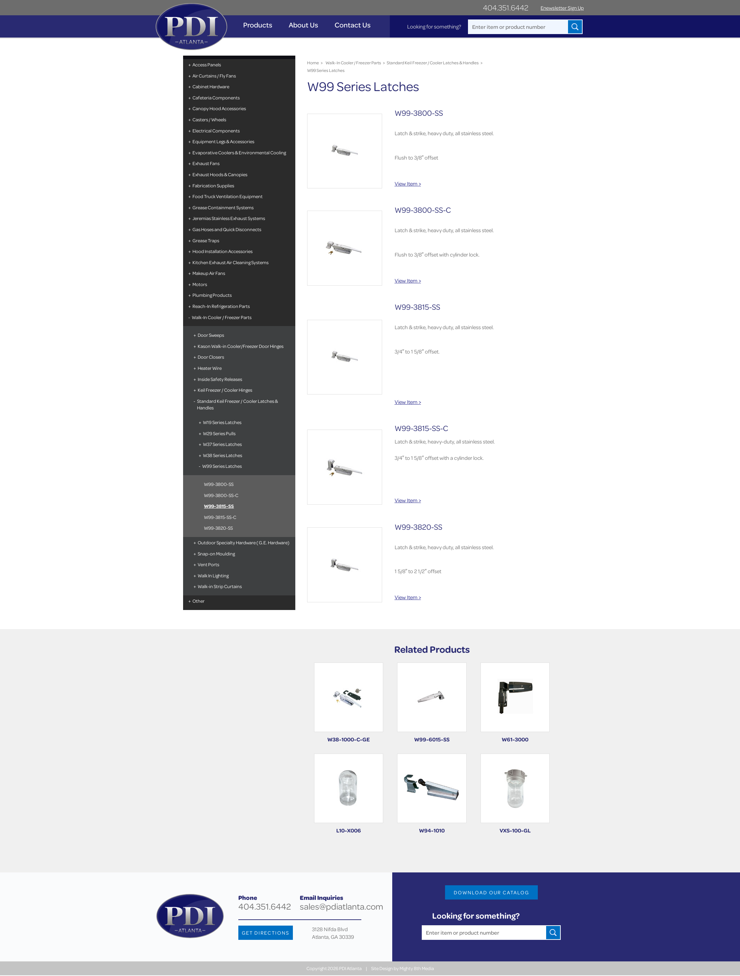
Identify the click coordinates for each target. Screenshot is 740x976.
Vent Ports (208, 564)
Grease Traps (205, 240)
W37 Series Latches (221, 444)
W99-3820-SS (217, 527)
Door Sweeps (210, 335)
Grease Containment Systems (222, 207)
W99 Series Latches (221, 466)
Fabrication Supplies (212, 185)
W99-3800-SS (218, 484)
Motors (199, 284)
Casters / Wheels (208, 119)
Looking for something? (433, 26)
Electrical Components (215, 130)
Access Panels (206, 64)
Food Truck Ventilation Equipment (227, 196)
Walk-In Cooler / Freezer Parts (221, 317)
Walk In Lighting (212, 575)
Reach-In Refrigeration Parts (220, 306)
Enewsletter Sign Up (562, 7)
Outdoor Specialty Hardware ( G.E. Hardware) (243, 542)
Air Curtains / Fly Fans (213, 75)
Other (198, 600)
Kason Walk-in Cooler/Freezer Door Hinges (240, 346)
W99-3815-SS (218, 506)
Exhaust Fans (205, 163)
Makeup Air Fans (208, 273)
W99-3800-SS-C (220, 495)
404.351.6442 (505, 7)
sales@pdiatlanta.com (341, 907)
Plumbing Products (211, 295)
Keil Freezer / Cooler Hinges (224, 390)
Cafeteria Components (215, 97)
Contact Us (353, 25)
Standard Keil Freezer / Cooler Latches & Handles (236, 404)
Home (313, 62)
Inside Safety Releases (219, 379)
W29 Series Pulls (218, 433)
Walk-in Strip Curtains (219, 586)
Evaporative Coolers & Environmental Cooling (238, 152)
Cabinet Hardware (210, 86)
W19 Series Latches (221, 422)
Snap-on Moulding (215, 553)
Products (258, 25)
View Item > (408, 183)
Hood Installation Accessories (222, 251)
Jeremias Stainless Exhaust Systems (228, 218)
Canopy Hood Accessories (218, 108)
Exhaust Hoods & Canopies (219, 174)
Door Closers (210, 356)
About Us (304, 25)
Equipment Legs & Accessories (223, 141)
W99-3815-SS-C (219, 517)
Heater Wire (209, 368)
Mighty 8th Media (417, 969)
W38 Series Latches (221, 455)
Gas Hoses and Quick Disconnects (226, 229)
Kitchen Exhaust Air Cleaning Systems (230, 262)
